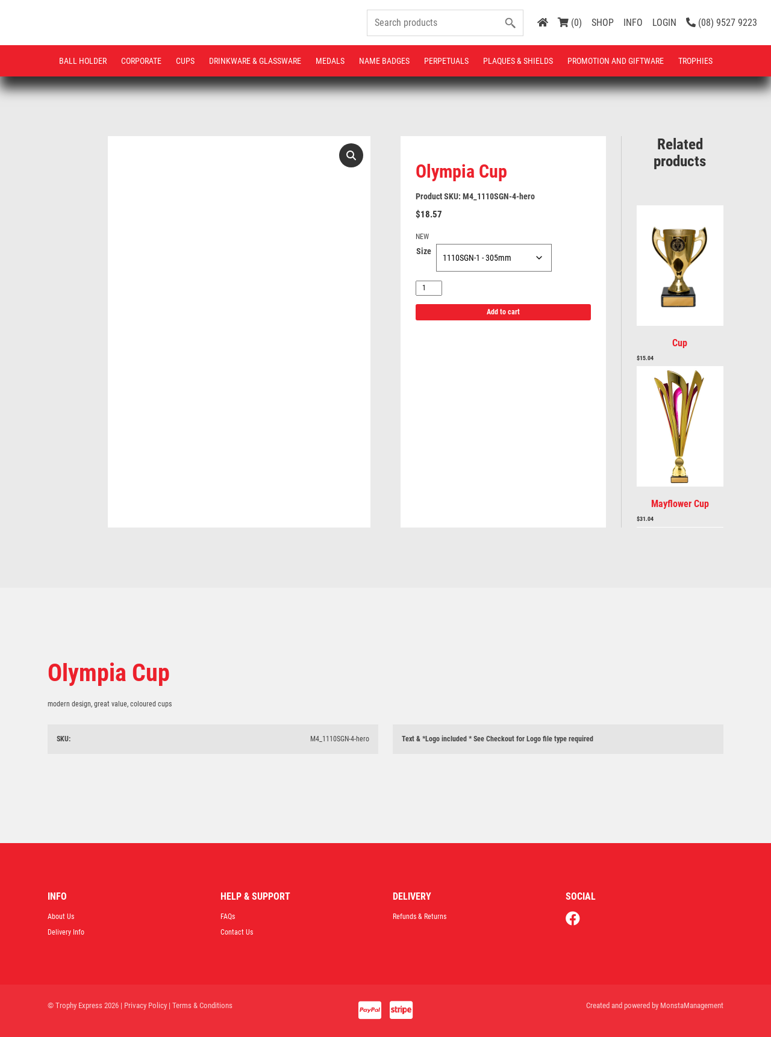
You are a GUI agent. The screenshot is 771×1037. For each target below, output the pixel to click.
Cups (185, 61)
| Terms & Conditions (201, 1005)
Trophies (695, 61)
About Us (61, 916)
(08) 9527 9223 (721, 22)
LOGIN (664, 22)
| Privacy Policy (143, 1005)
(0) (570, 22)
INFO (633, 22)
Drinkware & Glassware (255, 61)
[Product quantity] (429, 288)
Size (423, 251)
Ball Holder (83, 61)
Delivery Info (66, 932)
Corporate (141, 61)
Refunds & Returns (419, 916)
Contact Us (236, 932)
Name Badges (384, 61)
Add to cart (503, 312)
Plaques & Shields (518, 61)
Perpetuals (446, 61)
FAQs (227, 916)
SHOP (603, 22)
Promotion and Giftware (615, 61)
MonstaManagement (691, 1005)
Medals (330, 61)
